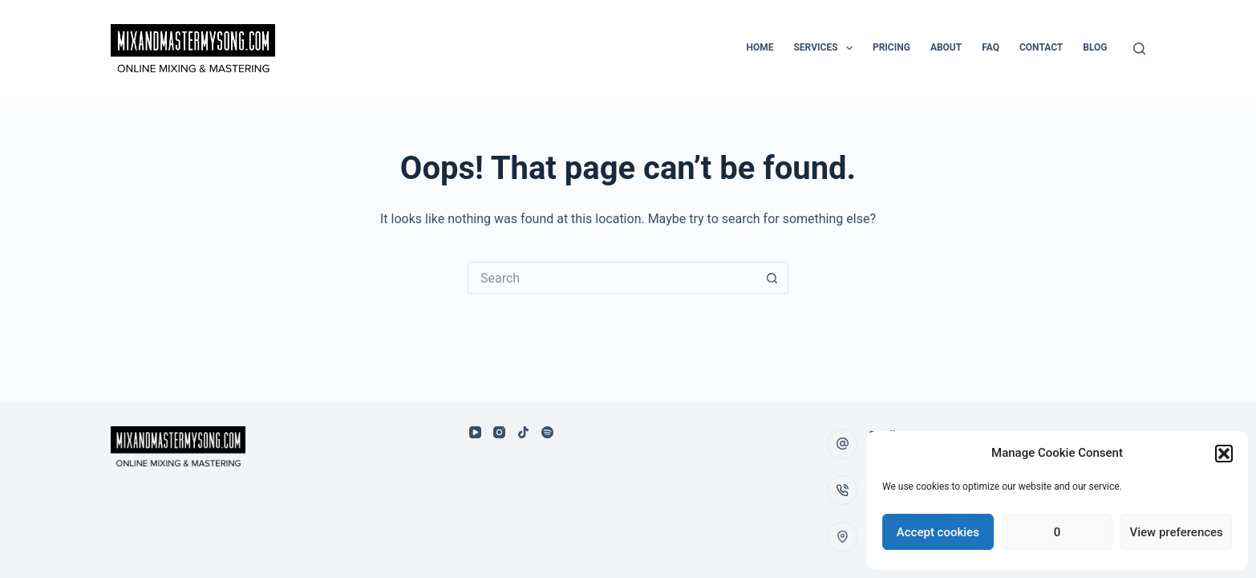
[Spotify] (547, 432)
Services (825, 48)
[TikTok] (523, 432)
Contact (1041, 47)
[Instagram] (499, 432)
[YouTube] (475, 432)
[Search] (1139, 49)
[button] (1224, 454)
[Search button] (772, 278)
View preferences (1176, 532)
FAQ (990, 47)
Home (759, 47)
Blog (1095, 47)
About (946, 47)
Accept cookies (938, 532)
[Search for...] (612, 278)
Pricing (891, 47)
